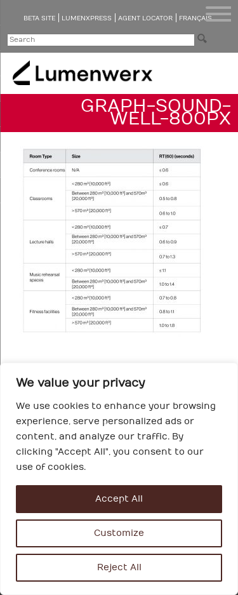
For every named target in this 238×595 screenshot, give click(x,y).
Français (195, 18)
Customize (119, 533)
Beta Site (39, 18)
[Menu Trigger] (218, 14)
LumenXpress (87, 18)
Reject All (119, 567)
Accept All (119, 498)
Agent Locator (145, 18)
